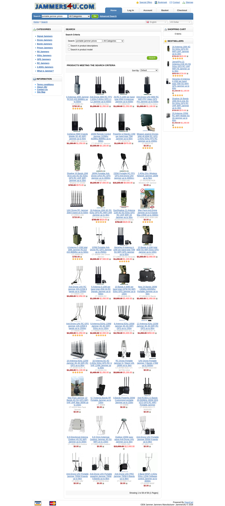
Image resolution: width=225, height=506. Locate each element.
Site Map (41, 92)
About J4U (42, 87)
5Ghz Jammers (44, 55)
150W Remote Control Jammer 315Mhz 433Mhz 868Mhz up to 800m (101, 137)
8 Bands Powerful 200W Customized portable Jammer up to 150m (124, 400)
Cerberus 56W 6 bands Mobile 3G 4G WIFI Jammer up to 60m (77, 136)
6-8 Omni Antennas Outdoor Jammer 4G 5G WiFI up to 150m (101, 439)
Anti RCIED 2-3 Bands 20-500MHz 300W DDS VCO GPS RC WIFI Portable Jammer (147, 401)
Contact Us (42, 89)
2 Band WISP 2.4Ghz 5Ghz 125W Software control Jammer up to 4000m (147, 477)
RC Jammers (43, 63)
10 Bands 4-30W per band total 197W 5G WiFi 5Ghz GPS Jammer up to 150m (124, 290)
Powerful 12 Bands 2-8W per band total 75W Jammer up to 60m (124, 136)
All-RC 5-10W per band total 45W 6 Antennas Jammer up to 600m (124, 99)
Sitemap (189, 2)
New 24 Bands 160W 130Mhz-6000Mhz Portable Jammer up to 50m (147, 290)
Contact (176, 2)
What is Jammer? (45, 71)
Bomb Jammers (44, 44)
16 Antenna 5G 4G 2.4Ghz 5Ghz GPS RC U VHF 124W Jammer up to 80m (101, 364)
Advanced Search (108, 16)
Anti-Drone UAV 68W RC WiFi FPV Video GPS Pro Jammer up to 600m (147, 99)
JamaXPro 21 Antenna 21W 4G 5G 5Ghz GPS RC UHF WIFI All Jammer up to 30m (181, 66)
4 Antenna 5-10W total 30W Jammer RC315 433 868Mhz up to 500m (77, 249)
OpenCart (188, 502)
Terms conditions (45, 84)
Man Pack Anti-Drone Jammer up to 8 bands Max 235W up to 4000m (147, 212)
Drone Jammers (44, 40)
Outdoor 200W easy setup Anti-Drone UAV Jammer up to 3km (124, 439)
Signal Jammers (45, 36)
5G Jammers (43, 51)
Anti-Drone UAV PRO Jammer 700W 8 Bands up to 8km (124, 476)
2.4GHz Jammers (45, 67)
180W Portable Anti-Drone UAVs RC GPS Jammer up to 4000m (100, 175)
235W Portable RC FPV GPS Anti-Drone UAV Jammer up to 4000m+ (124, 175)
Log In (130, 10)
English (151, 22)
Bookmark (162, 2)
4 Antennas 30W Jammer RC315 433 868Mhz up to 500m (77, 99)
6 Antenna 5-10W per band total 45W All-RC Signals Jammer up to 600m (101, 290)
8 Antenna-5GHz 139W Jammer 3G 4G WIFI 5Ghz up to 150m (100, 326)
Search (44, 22)
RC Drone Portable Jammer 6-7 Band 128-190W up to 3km (124, 363)
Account (148, 10)
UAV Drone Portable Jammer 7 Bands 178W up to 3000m (147, 363)
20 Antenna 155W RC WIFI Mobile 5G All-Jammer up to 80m (181, 117)
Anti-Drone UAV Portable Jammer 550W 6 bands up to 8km (147, 439)
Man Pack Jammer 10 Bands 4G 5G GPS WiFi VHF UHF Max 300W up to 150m (77, 401)
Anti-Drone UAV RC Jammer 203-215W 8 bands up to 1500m (77, 289)
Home (113, 10)
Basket (165, 10)
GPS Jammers (44, 59)
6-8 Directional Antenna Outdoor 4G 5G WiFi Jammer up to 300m (77, 439)
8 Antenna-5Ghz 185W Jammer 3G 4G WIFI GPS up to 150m (124, 326)
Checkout (182, 10)
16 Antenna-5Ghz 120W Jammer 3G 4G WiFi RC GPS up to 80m (77, 363)
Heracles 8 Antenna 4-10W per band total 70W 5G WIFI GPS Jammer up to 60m (181, 84)
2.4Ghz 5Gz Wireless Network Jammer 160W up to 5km (147, 175)
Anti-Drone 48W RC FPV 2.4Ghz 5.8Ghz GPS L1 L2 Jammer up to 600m (101, 99)
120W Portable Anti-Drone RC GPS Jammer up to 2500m (101, 249)
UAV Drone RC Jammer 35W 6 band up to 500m (77, 211)
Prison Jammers (45, 48)
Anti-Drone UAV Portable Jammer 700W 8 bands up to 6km (77, 476)
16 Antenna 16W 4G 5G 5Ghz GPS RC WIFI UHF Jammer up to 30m (181, 50)
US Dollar (174, 22)
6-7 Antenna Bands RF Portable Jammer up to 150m (101, 400)
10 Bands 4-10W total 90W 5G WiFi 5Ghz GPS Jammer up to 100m (147, 249)
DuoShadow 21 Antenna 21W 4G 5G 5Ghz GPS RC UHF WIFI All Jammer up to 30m (124, 214)
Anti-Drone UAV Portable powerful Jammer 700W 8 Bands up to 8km (101, 476)
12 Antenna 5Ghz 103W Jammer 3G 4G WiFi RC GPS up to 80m (147, 326)
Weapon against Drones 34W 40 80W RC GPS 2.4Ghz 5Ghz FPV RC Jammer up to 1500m (147, 137)
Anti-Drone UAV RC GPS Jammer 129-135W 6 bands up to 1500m (77, 326)
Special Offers (145, 2)
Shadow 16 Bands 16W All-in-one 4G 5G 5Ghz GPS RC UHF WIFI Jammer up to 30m (180, 103)
